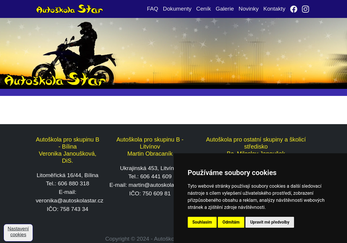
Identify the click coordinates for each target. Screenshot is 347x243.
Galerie (225, 9)
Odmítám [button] (231, 222)
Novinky (249, 9)
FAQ (152, 9)
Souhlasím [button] (202, 222)
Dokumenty (177, 9)
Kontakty (274, 9)
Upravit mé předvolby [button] (269, 222)
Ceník (203, 9)
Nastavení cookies (18, 231)
